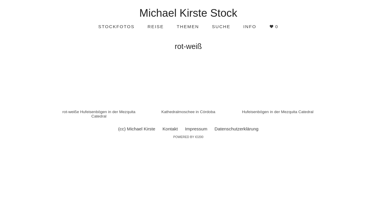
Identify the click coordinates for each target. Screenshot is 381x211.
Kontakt (170, 128)
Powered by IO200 (188, 137)
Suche (221, 26)
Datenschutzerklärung (236, 128)
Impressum (196, 128)
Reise (155, 26)
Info (249, 26)
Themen (188, 26)
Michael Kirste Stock (188, 13)
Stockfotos (116, 26)
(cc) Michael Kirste (136, 128)
